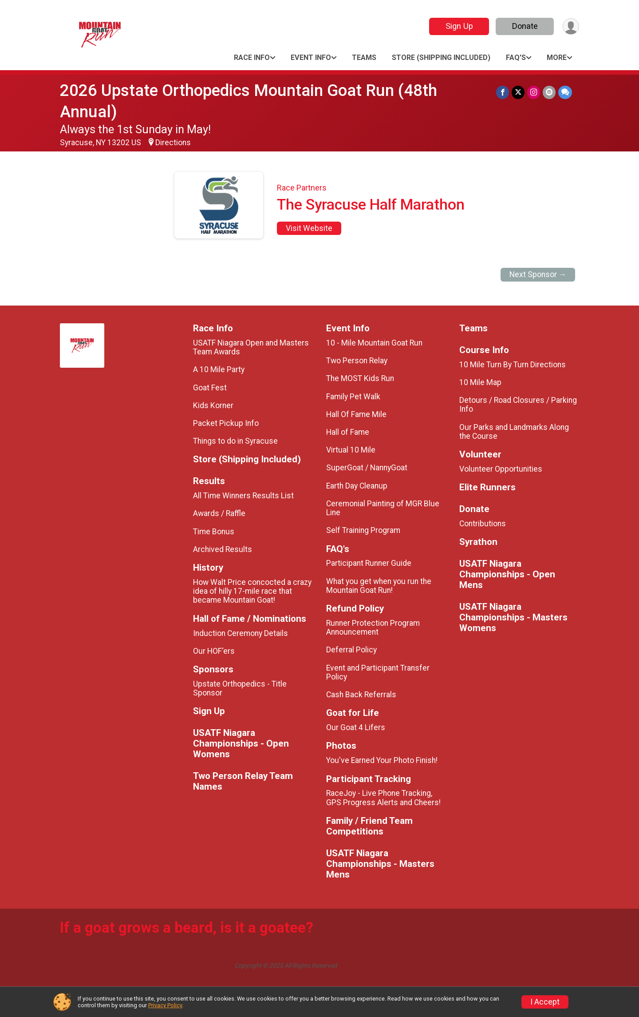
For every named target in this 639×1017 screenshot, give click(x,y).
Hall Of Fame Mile (356, 414)
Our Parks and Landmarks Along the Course (514, 432)
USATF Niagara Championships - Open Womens (241, 743)
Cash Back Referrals (361, 694)
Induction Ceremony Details (240, 633)
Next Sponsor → (538, 274)
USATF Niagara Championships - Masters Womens (513, 617)
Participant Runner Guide (368, 563)
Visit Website (309, 228)
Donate (525, 26)
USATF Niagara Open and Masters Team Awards (251, 347)
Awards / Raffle (219, 513)
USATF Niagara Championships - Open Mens (507, 574)
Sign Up (459, 26)
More (557, 57)
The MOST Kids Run (360, 378)
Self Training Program (363, 530)
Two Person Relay (356, 360)
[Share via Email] (549, 92)
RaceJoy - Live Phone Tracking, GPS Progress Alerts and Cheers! (383, 797)
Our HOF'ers (214, 651)
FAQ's (516, 57)
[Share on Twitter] (518, 92)
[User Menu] (571, 26)
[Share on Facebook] (502, 92)
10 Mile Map (480, 382)
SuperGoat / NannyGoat (366, 467)
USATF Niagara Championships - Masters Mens (380, 864)
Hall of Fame (347, 432)
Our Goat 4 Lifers (355, 727)
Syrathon (478, 542)
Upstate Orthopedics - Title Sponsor (240, 688)
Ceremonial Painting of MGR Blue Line (382, 508)
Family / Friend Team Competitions (369, 826)
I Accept (545, 1001)
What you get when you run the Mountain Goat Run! (378, 586)
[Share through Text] (565, 92)
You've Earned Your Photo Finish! (382, 760)
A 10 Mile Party (219, 369)
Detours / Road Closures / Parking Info (518, 404)
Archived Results (222, 549)
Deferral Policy (351, 649)
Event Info (311, 57)
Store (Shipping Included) (441, 57)
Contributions (482, 523)
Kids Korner (213, 405)
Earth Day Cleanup (356, 485)
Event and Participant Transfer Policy (378, 672)
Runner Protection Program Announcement (373, 627)
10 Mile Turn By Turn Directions (512, 364)
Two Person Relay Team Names (243, 781)
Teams (364, 57)
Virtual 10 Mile (350, 449)
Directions (173, 142)
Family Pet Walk (353, 396)
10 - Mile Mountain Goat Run (374, 342)
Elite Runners (487, 487)
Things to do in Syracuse (235, 441)
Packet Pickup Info (226, 423)
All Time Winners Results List (243, 495)
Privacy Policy (165, 1005)
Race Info (252, 57)
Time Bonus (213, 531)
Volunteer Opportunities (500, 469)
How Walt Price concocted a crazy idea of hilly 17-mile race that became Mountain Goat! (252, 591)
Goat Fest (210, 387)
